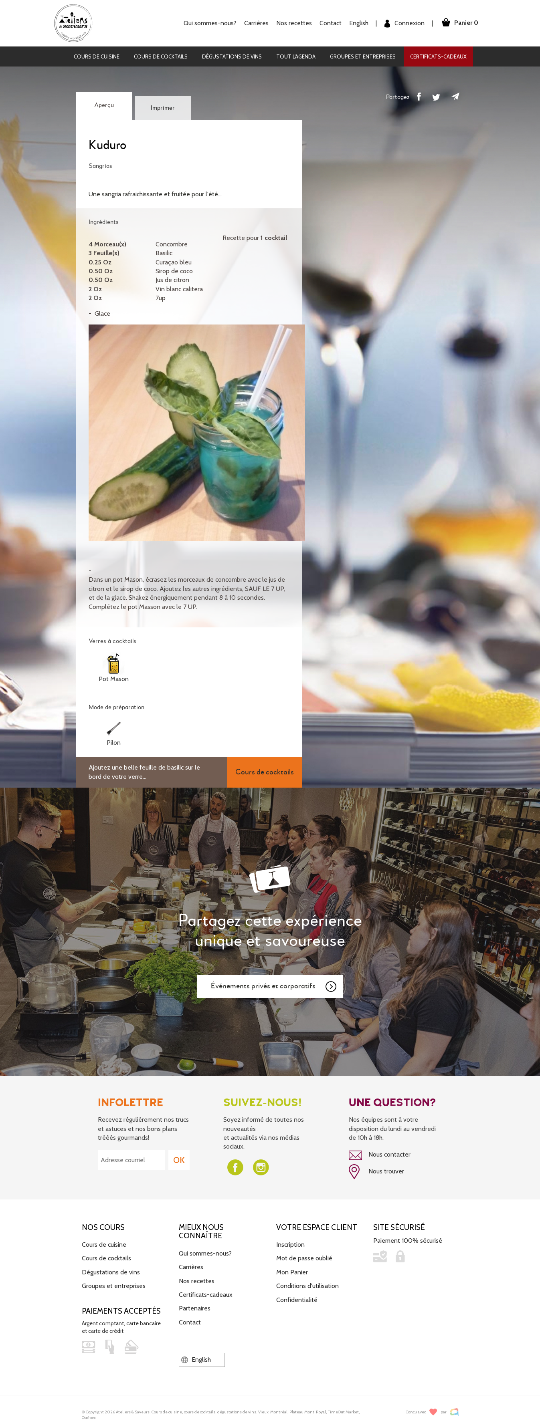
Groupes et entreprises (363, 56)
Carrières (256, 23)
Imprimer (163, 108)
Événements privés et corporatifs (274, 987)
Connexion (404, 23)
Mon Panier (292, 1272)
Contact (331, 23)
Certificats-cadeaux (438, 56)
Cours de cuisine (96, 56)
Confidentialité (297, 1300)
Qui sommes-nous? (210, 23)
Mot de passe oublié (304, 1258)
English (358, 23)
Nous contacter (380, 1155)
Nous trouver (376, 1171)
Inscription (290, 1244)
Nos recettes (294, 23)
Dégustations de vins (232, 56)
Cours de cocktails (161, 56)
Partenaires (194, 1308)
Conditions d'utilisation (307, 1286)
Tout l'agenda (296, 56)
